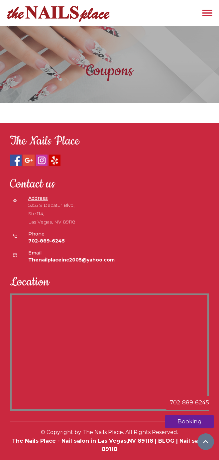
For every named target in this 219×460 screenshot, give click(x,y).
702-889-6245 (189, 402)
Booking (189, 421)
